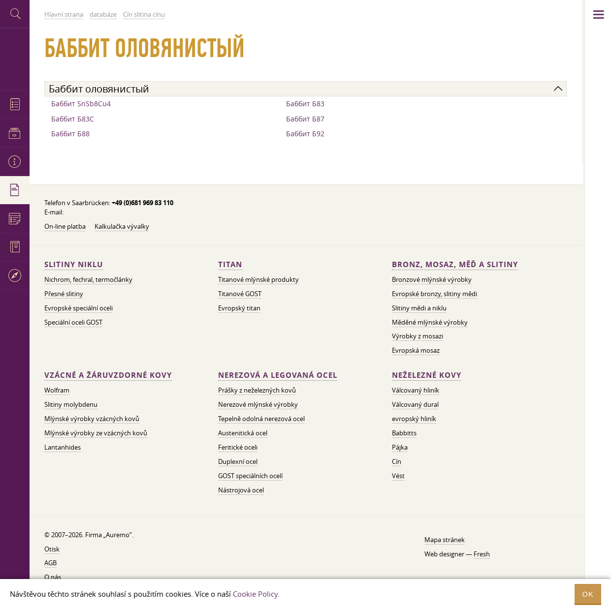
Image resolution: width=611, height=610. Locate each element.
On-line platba (65, 226)
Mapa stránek (444, 539)
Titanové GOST (239, 293)
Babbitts (404, 432)
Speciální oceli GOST (73, 322)
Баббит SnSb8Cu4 (81, 103)
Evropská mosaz (416, 350)
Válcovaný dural (415, 404)
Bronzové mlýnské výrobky (432, 279)
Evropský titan (239, 308)
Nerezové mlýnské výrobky (258, 404)
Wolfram (56, 390)
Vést (398, 475)
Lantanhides (62, 447)
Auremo (15, 58)
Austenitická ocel (242, 432)
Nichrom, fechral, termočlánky (88, 279)
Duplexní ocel (237, 461)
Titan (230, 264)
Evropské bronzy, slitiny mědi (434, 293)
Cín (396, 461)
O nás (52, 577)
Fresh (482, 553)
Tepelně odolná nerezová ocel (261, 418)
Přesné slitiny (63, 293)
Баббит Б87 (305, 118)
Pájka (400, 447)
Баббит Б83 (305, 103)
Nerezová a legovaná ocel (277, 375)
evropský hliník (414, 418)
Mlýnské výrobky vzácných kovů (91, 418)
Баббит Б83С (72, 118)
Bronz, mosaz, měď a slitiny (455, 264)
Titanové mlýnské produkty (258, 279)
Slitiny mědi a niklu (419, 308)
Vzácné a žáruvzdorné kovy (108, 375)
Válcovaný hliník (415, 390)
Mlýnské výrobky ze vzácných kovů (95, 432)
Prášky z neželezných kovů (257, 390)
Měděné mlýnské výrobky (430, 322)
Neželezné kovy (426, 375)
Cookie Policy (255, 594)
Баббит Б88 (70, 133)
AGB (50, 562)
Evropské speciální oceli (78, 308)
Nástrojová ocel (241, 490)
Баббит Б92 (305, 133)
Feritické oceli (237, 447)
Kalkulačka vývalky (122, 226)
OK (588, 594)
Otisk (52, 549)
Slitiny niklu (73, 264)
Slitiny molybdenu (70, 404)
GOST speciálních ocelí (250, 475)
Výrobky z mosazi (417, 336)
